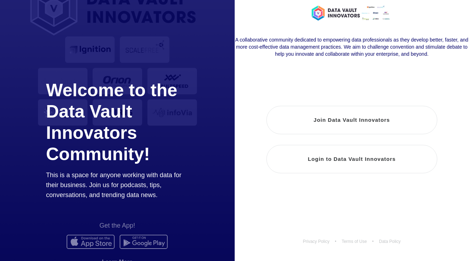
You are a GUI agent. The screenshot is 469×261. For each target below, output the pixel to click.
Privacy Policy (316, 241)
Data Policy (390, 241)
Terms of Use (354, 241)
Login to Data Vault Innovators (352, 159)
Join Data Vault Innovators (352, 120)
